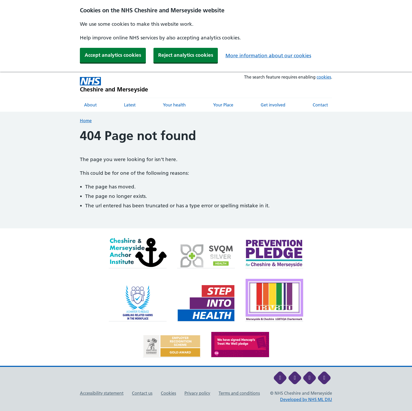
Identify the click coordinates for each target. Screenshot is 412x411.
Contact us (142, 393)
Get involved (273, 104)
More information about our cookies (268, 56)
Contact (320, 104)
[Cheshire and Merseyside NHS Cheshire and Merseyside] (114, 85)
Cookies (168, 393)
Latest (130, 104)
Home (86, 120)
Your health (174, 104)
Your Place (223, 104)
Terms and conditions (239, 393)
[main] (206, 178)
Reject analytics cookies (185, 55)
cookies (324, 77)
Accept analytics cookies (113, 55)
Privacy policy (197, 393)
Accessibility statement (101, 393)
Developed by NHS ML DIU (306, 399)
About (90, 104)
